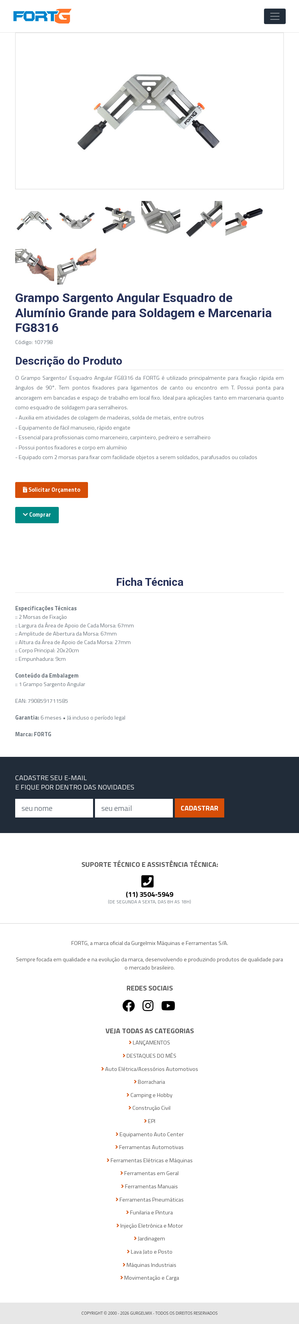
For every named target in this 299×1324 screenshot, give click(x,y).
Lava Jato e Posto (149, 1252)
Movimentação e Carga (149, 1278)
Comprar (37, 514)
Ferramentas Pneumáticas (150, 1200)
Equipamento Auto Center (150, 1134)
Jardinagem (149, 1239)
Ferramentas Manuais (149, 1187)
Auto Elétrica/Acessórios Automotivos (149, 1069)
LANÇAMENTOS (149, 1043)
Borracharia (149, 1082)
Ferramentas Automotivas (149, 1147)
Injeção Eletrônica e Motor (149, 1226)
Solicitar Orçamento (51, 490)
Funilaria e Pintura (149, 1213)
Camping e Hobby (149, 1095)
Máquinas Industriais (149, 1265)
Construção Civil (149, 1108)
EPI (149, 1121)
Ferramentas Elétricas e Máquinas (150, 1160)
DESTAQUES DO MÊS (149, 1056)
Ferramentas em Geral (149, 1173)
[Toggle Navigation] (275, 16)
